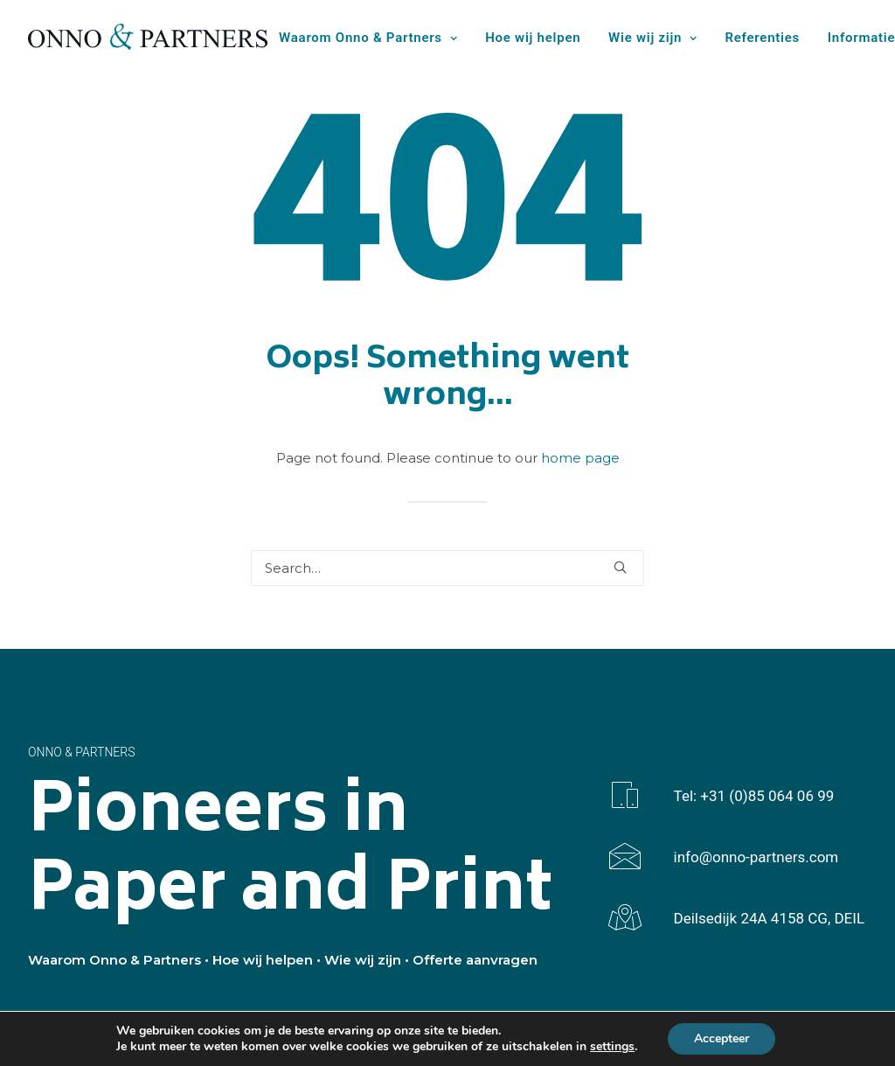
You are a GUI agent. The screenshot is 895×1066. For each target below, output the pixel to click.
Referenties (763, 37)
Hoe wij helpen (532, 37)
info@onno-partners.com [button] (756, 857)
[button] (620, 567)
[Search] (447, 568)
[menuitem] (374, 38)
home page (580, 457)
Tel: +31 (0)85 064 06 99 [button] (754, 796)
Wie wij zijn (652, 37)
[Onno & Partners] (147, 37)
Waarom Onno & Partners (368, 37)
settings (612, 1047)
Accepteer (721, 1038)
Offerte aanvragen (475, 959)
